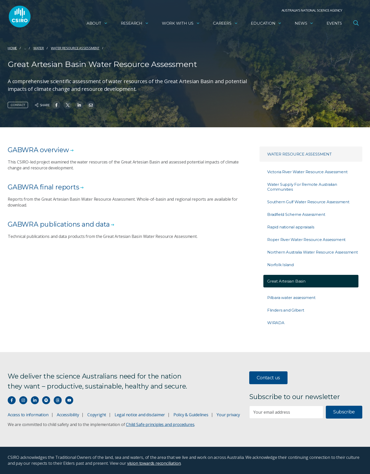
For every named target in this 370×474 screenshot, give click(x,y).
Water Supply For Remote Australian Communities (302, 187)
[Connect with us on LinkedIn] (35, 400)
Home (12, 48)
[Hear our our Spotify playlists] (46, 400)
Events (334, 24)
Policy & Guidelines (190, 415)
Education (266, 24)
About (97, 24)
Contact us (268, 378)
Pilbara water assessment (291, 297)
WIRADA (275, 322)
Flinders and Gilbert (285, 310)
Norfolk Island (280, 264)
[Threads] (58, 400)
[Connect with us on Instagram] (23, 400)
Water (38, 48)
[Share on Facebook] (56, 105)
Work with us (181, 24)
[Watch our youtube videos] (69, 400)
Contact (18, 105)
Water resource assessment (75, 48)
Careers (225, 24)
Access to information (28, 415)
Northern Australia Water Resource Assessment (312, 252)
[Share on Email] (91, 105)
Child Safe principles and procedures (160, 424)
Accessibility (68, 415)
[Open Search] (355, 24)
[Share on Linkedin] (79, 105)
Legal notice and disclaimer (140, 415)
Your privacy (228, 415)
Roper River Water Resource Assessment (306, 239)
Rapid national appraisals (290, 227)
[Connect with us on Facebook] (12, 400)
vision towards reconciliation (154, 463)
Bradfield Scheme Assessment (296, 214)
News (304, 24)
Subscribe (344, 412)
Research (135, 24)
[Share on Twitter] (68, 105)
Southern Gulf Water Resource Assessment (308, 201)
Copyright (96, 415)
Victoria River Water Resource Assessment (307, 171)
